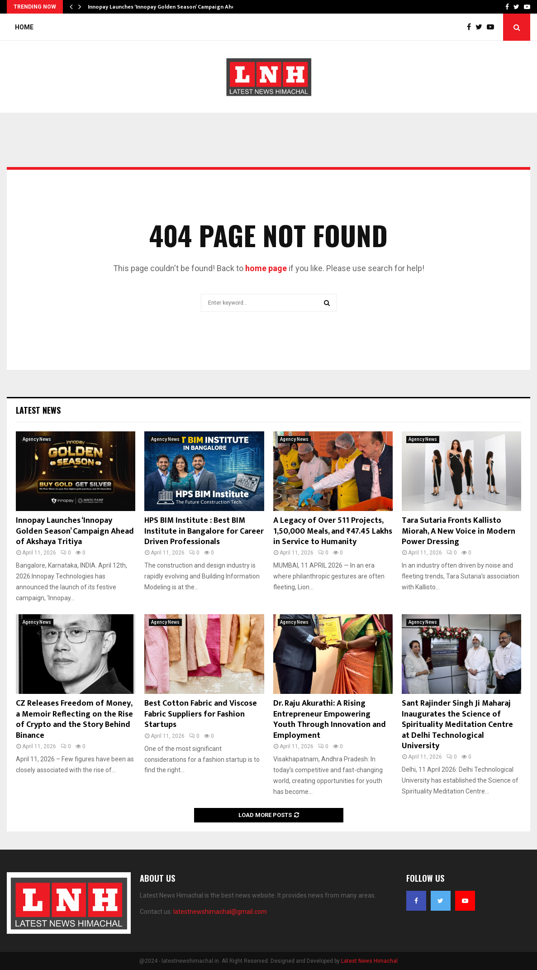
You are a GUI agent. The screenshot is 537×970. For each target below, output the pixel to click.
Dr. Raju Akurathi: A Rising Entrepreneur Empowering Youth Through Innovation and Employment (329, 719)
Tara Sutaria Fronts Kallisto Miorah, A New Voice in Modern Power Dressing (458, 531)
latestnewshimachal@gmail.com (220, 911)
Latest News (38, 410)
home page (266, 268)
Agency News (37, 439)
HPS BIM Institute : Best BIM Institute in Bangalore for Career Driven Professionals (204, 531)
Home (24, 27)
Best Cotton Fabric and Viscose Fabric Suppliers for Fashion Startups (200, 714)
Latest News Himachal (369, 961)
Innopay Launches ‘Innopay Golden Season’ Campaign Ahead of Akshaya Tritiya (75, 531)
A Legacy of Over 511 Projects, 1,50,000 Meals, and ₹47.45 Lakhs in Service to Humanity (332, 531)
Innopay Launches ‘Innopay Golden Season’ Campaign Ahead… (167, 6)
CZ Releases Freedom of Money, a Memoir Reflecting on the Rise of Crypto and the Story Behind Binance (74, 719)
